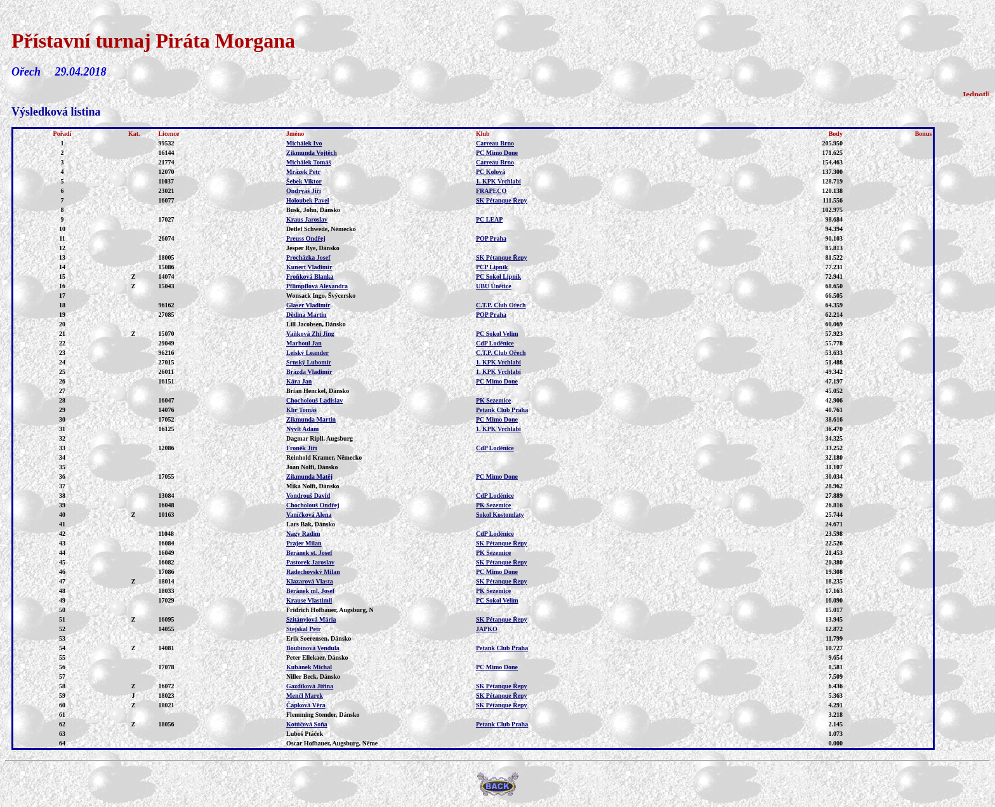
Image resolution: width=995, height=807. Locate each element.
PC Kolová (490, 171)
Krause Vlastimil (309, 600)
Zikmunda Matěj (309, 476)
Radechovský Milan (313, 571)
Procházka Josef (308, 257)
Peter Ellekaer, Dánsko (317, 657)
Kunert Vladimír (309, 266)
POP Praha (491, 238)
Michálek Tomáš (308, 162)
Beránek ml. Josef (310, 590)
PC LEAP (489, 219)
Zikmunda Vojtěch (311, 152)
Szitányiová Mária (311, 619)
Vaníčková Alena (309, 514)
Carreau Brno (495, 143)
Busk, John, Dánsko (313, 209)
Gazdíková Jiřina (309, 686)
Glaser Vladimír (308, 305)
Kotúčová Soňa (306, 724)
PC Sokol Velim (497, 333)
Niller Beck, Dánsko (313, 676)
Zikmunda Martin (311, 419)
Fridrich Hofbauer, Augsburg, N (330, 609)
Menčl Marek (304, 695)
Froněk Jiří (301, 447)
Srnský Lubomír (308, 362)
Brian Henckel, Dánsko (317, 390)
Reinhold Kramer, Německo (324, 457)
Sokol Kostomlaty (500, 514)
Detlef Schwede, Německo (321, 228)
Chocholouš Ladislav (314, 400)
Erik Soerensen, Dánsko (318, 638)
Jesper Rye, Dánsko (312, 247)
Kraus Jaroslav (306, 219)
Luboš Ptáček (304, 733)
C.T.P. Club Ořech (501, 305)
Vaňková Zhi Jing (310, 333)
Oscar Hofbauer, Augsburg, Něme (332, 743)
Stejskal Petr (303, 628)
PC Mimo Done (497, 152)
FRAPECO (491, 190)
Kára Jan (299, 381)
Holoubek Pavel (307, 200)
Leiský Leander (307, 352)
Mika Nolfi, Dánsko (312, 486)
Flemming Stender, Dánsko (322, 714)
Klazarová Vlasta (309, 581)
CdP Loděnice (495, 343)
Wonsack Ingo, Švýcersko (320, 295)
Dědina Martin (306, 314)
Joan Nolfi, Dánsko (312, 467)
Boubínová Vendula (312, 647)
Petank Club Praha (502, 409)
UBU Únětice (493, 286)
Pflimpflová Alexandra (317, 286)
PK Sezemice (493, 400)
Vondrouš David (308, 495)
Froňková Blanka (310, 276)
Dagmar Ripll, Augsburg (319, 438)
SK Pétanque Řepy (501, 200)
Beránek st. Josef (309, 552)
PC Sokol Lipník (498, 276)
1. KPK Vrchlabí (498, 181)
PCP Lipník (492, 266)
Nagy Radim (303, 533)
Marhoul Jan (304, 343)
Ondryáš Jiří (303, 190)
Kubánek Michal (309, 667)
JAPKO (487, 628)
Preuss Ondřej (306, 238)
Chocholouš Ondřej (312, 505)
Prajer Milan (304, 543)
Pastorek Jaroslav (310, 562)
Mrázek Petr (303, 171)
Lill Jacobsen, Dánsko (316, 324)
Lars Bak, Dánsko (310, 524)
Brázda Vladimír (309, 371)
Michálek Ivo (304, 143)
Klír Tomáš (301, 409)
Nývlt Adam (302, 428)
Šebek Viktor (304, 181)
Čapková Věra (306, 705)
